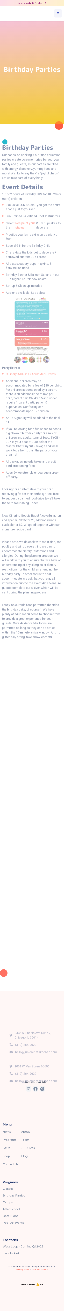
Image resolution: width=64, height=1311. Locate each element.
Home (7, 1131)
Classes (8, 1188)
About (25, 1131)
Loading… (32, 826)
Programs (10, 1139)
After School (11, 1209)
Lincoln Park (11, 1253)
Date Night (10, 1216)
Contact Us (10, 1164)
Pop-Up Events (13, 1222)
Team (25, 1139)
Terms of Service (40, 1270)
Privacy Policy (22, 1270)
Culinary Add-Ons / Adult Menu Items (31, 383)
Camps (8, 1202)
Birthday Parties (14, 1195)
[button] (58, 13)
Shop (6, 1156)
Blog (24, 1156)
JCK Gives (28, 1148)
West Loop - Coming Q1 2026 (23, 1246)
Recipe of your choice (25, 234)
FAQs (6, 1148)
